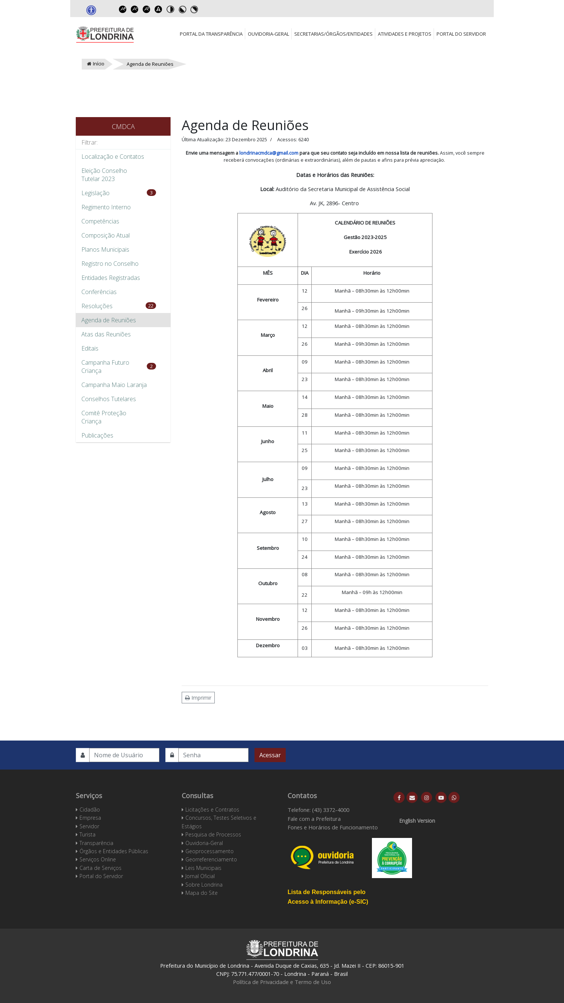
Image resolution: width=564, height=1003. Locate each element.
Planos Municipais (105, 249)
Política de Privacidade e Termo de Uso (282, 982)
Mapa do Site (201, 892)
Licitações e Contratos (212, 809)
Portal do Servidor (461, 33)
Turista (87, 834)
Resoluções (97, 306)
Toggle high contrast (170, 9)
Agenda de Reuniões (108, 320)
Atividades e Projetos (404, 33)
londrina (248, 152)
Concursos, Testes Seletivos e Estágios (219, 821)
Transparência (96, 842)
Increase (123, 9)
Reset (146, 9)
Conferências (99, 292)
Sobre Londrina (204, 884)
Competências (100, 221)
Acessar (270, 755)
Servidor (89, 826)
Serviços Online (98, 859)
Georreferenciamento (211, 859)
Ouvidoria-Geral (268, 33)
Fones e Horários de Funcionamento (333, 827)
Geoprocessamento (209, 851)
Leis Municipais (203, 867)
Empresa (90, 817)
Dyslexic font (158, 9)
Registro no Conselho (110, 263)
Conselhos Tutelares (108, 399)
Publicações (97, 435)
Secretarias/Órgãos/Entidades (333, 33)
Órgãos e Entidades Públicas (114, 851)
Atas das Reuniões (106, 334)
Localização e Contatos (112, 156)
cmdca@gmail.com (278, 152)
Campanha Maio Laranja (114, 385)
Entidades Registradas (110, 278)
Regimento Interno (106, 207)
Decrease (134, 9)
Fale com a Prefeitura (314, 818)
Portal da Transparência (211, 33)
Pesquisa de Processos (213, 834)
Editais (89, 348)
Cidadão (90, 809)
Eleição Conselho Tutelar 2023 (104, 175)
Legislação (95, 193)
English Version (417, 820)
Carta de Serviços (100, 867)
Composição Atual (105, 235)
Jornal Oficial (200, 876)
